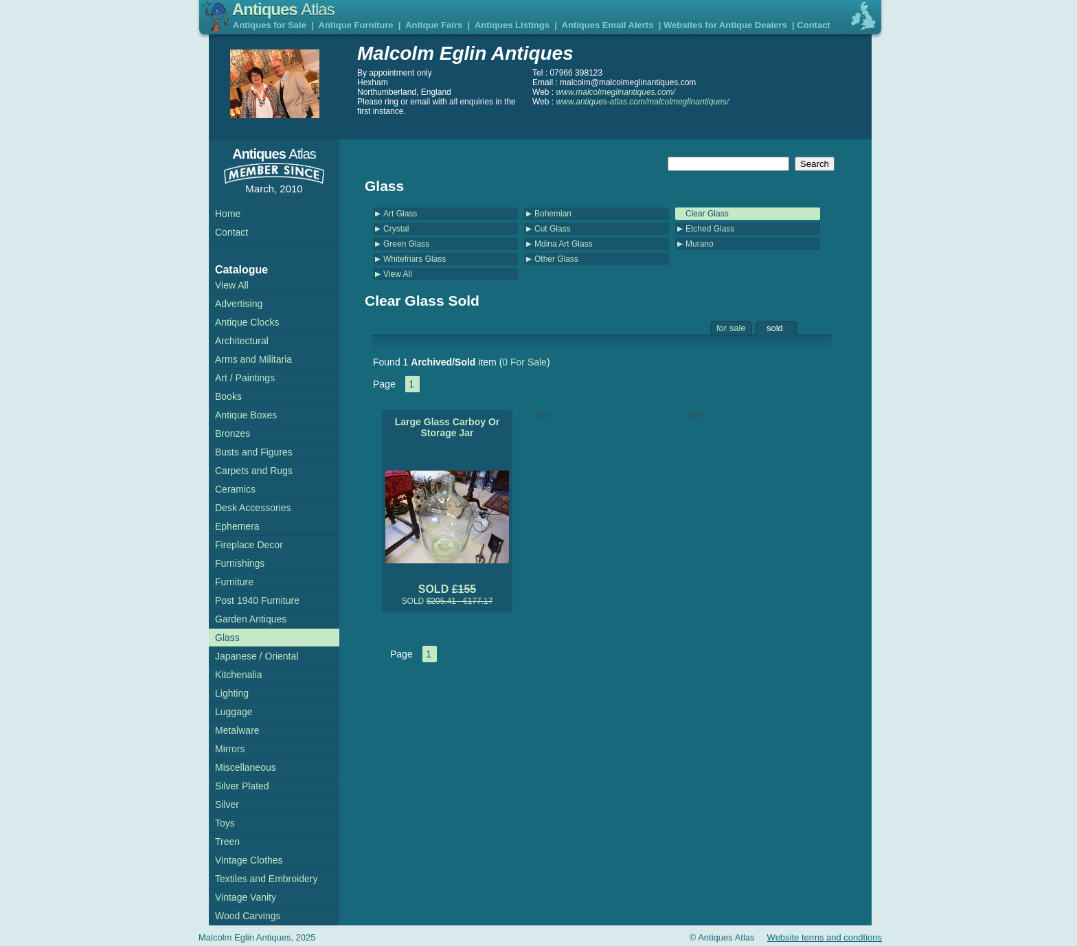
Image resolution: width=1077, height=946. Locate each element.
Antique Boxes (246, 414)
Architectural (242, 340)
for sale (731, 328)
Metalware (237, 730)
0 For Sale (524, 362)
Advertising (238, 303)
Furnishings (239, 563)
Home (227, 213)
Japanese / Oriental (256, 656)
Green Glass (406, 244)
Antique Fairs (433, 25)
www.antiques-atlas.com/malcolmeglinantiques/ (642, 101)
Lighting (232, 693)
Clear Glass (707, 213)
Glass (227, 637)
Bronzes (232, 433)
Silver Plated (242, 785)
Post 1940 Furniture (257, 600)
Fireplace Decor (249, 544)
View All (397, 274)
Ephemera (237, 526)
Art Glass (400, 213)
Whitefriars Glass (414, 259)
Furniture (234, 581)
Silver (227, 804)
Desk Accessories (253, 507)
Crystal (396, 229)
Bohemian (552, 213)
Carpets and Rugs (254, 470)
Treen (227, 841)
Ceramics (235, 489)
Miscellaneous (245, 767)
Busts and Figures (254, 452)
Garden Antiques (250, 618)
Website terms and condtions (824, 937)
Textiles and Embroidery (266, 878)
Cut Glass (552, 229)
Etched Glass (709, 229)
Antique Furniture (356, 25)
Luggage (234, 711)
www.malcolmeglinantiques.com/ (615, 92)
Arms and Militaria (253, 359)
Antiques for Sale (269, 25)
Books (228, 396)
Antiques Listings (512, 25)
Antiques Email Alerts (608, 25)
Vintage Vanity (245, 897)
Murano (699, 244)
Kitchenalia (238, 674)
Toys (225, 823)
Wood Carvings (247, 915)
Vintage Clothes (249, 860)
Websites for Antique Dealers (725, 25)
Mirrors (230, 748)
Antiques (283, 9)
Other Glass (556, 259)
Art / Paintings (245, 377)
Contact (813, 25)
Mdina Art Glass (563, 244)
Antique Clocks (247, 322)
